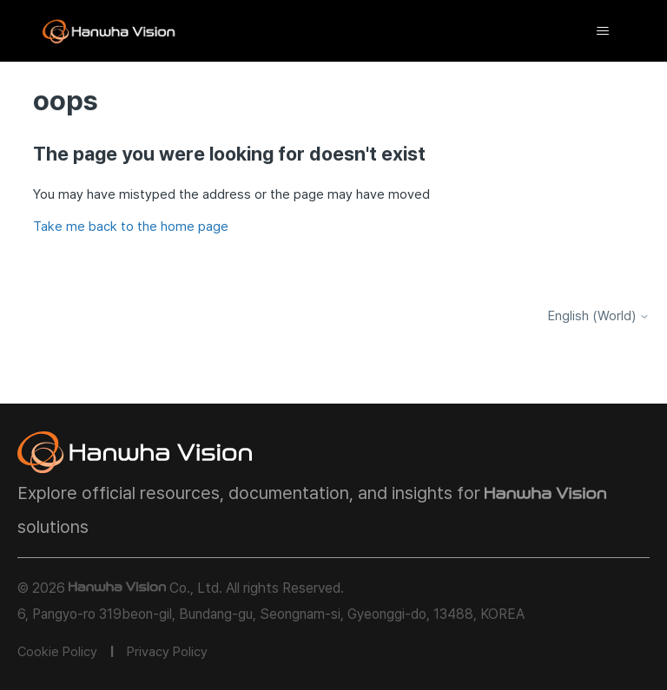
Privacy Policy (167, 652)
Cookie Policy (57, 652)
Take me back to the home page (130, 226)
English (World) (599, 316)
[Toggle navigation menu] (603, 31)
